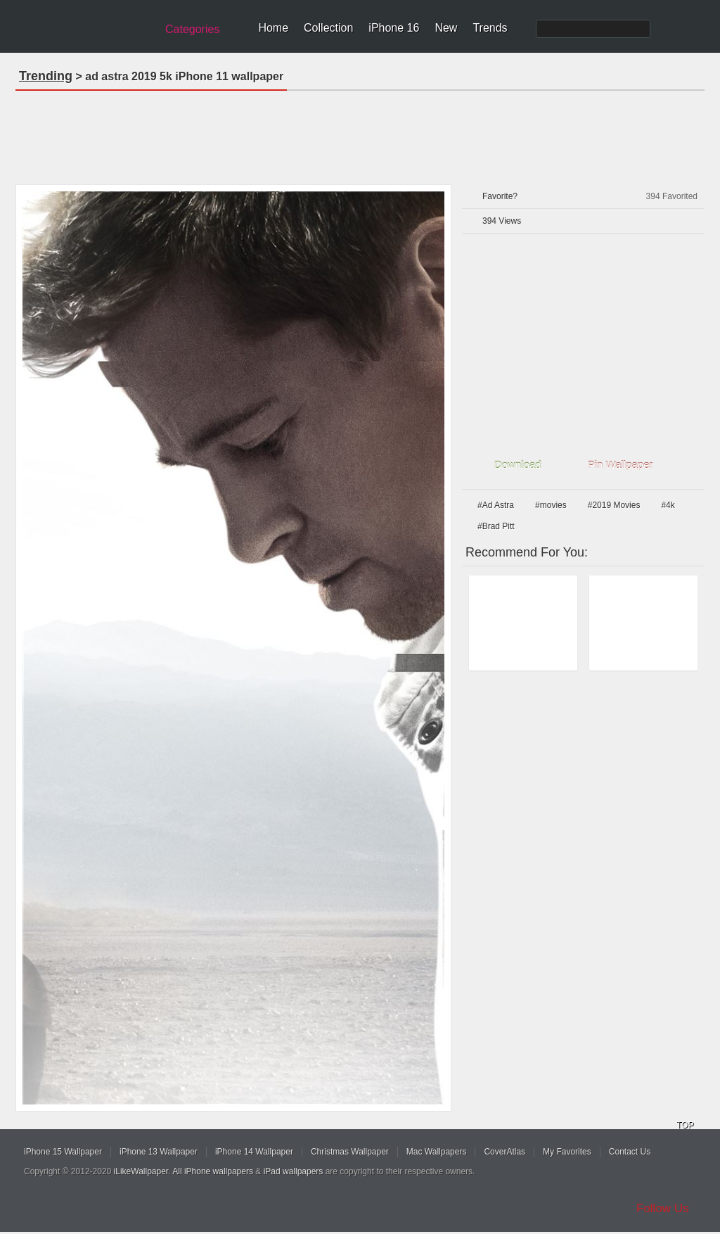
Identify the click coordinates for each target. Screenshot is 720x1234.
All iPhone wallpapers (212, 1171)
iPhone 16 (393, 28)
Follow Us (662, 1208)
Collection (328, 28)
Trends (489, 28)
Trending (45, 76)
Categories (192, 29)
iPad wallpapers (293, 1171)
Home (273, 28)
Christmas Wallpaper (350, 1152)
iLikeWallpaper (141, 1171)
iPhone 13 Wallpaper (159, 1152)
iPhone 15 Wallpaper (63, 1152)
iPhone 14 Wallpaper (254, 1152)
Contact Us (629, 1152)
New (446, 28)
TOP (684, 1125)
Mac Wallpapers (436, 1152)
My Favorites (567, 1152)
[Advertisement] (360, 133)
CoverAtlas (504, 1152)
